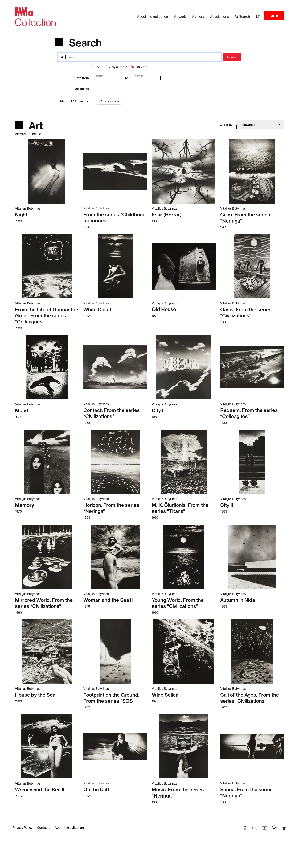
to (126, 78)
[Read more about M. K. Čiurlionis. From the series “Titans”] (184, 461)
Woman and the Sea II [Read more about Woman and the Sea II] (108, 600)
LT (258, 16)
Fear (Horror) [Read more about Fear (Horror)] (167, 215)
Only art (141, 67)
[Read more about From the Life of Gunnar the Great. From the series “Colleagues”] (47, 266)
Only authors (118, 67)
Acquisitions (219, 16)
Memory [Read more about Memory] (24, 505)
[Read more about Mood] (47, 367)
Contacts (43, 827)
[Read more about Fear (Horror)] (184, 171)
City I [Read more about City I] (157, 410)
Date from (81, 78)
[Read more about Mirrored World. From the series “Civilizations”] (47, 556)
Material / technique (74, 101)
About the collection (152, 16)
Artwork (180, 16)
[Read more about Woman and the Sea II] (115, 556)
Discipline (82, 89)
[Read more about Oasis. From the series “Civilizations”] (252, 266)
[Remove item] (99, 101)
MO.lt (274, 16)
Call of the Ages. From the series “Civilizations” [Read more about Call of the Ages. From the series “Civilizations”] (249, 698)
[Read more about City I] (184, 367)
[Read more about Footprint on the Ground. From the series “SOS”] (115, 651)
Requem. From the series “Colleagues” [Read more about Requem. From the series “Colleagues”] (249, 413)
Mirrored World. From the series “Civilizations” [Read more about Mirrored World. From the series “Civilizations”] (44, 603)
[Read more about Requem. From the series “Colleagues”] (252, 367)
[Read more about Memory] (47, 461)
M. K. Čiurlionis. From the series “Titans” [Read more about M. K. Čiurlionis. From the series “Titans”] (180, 508)
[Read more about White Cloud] (115, 266)
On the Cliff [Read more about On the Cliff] (96, 789)
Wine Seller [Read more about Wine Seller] (165, 695)
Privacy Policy (22, 827)
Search (232, 57)
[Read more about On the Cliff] (115, 746)
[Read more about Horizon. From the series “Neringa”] (115, 461)
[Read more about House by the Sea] (47, 651)
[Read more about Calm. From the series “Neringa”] (252, 171)
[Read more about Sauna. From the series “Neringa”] (252, 746)
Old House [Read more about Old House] (164, 309)
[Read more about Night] (47, 171)
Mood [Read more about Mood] (21, 410)
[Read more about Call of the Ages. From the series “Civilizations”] (252, 651)
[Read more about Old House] (184, 266)
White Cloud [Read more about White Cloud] (97, 310)
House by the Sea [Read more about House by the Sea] (35, 695)
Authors (198, 16)
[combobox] (164, 88)
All (98, 67)
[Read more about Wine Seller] (184, 651)
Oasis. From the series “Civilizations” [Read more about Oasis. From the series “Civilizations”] (246, 313)
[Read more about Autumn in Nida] (252, 556)
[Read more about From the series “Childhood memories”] (115, 171)
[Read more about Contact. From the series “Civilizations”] (115, 367)
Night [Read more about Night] (21, 215)
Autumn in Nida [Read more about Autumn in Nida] (237, 600)
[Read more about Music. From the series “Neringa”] (184, 746)
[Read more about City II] (252, 461)
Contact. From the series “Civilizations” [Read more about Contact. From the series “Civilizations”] (111, 413)
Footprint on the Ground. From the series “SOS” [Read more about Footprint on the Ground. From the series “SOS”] (111, 698)
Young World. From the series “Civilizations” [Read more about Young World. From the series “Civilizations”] (178, 603)
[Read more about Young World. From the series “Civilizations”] (184, 556)
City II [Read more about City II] (226, 505)
